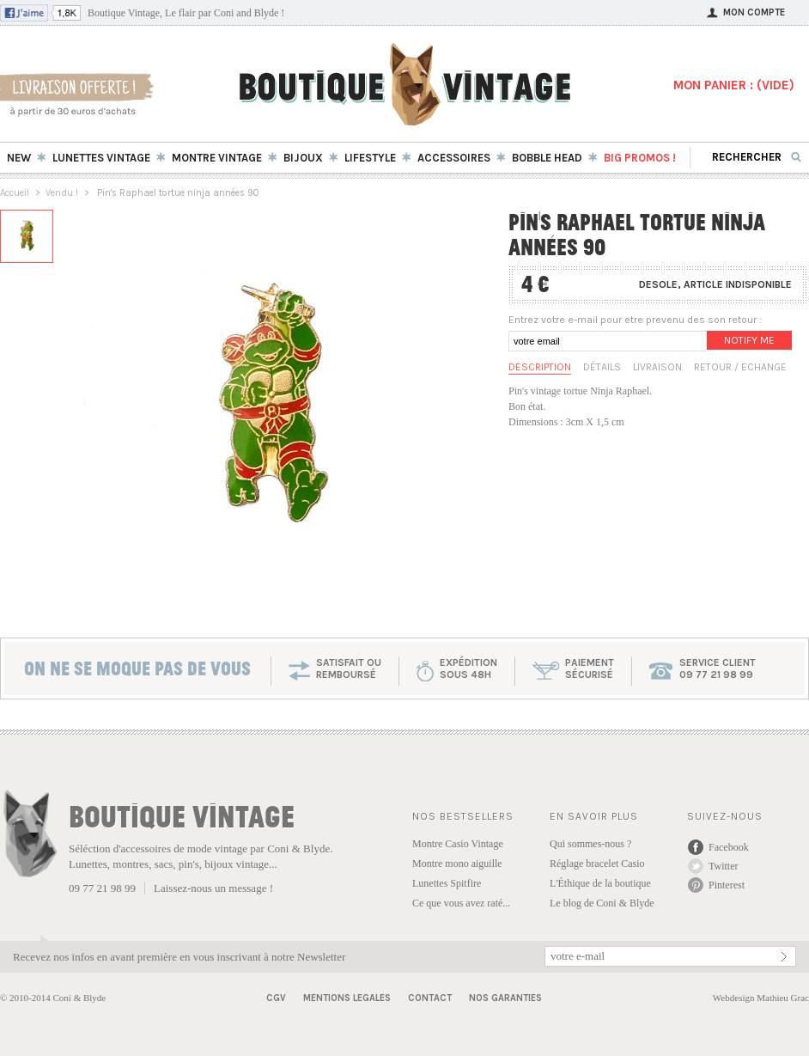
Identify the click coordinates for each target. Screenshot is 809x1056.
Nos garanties (505, 998)
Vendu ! (62, 192)
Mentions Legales (347, 998)
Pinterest (727, 885)
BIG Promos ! (640, 157)
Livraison (657, 367)
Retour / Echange (740, 367)
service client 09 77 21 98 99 (717, 668)
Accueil (14, 192)
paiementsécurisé (589, 668)
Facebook (729, 847)
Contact (430, 998)
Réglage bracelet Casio (597, 864)
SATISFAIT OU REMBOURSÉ (348, 668)
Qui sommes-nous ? (590, 844)
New (19, 157)
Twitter (723, 866)
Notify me (749, 340)
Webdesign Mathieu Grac (761, 997)
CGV (276, 998)
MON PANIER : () (733, 85)
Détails (602, 367)
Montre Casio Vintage (457, 844)
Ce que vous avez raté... (461, 903)
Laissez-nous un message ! (213, 888)
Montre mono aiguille (457, 864)
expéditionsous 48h (468, 668)
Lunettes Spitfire (446, 883)
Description (539, 367)
